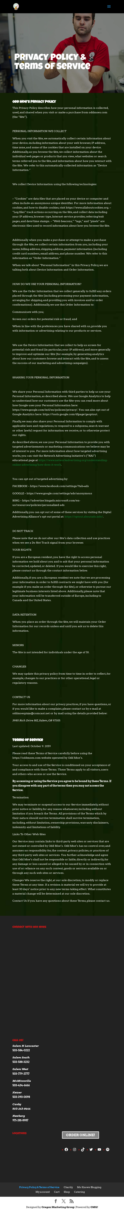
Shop (67, 1192)
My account (43, 1192)
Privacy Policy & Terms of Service (39, 1187)
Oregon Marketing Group (57, 1207)
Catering (79, 1192)
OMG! (94, 1207)
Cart (57, 1192)
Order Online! (80, 1135)
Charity (68, 1187)
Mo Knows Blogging (89, 1187)
